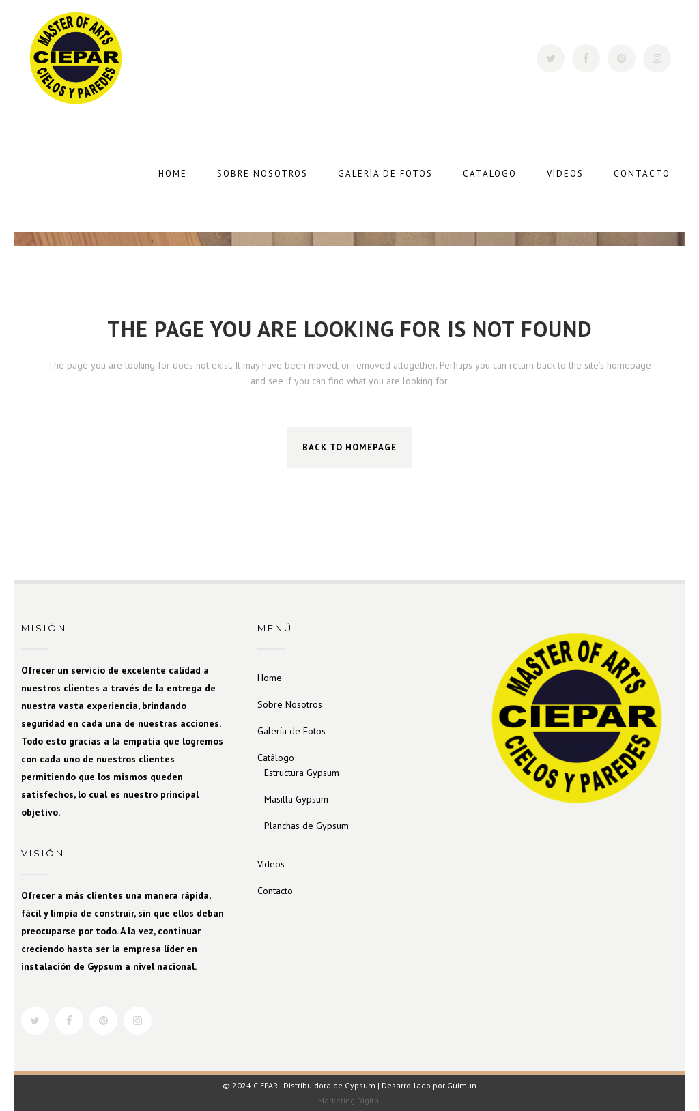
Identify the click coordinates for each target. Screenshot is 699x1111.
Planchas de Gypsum (306, 826)
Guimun (461, 1085)
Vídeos (271, 864)
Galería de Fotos (291, 731)
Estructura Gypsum (301, 772)
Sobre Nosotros (289, 704)
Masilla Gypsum (296, 799)
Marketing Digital (350, 1100)
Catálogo (275, 757)
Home (269, 678)
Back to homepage (349, 447)
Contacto (275, 890)
